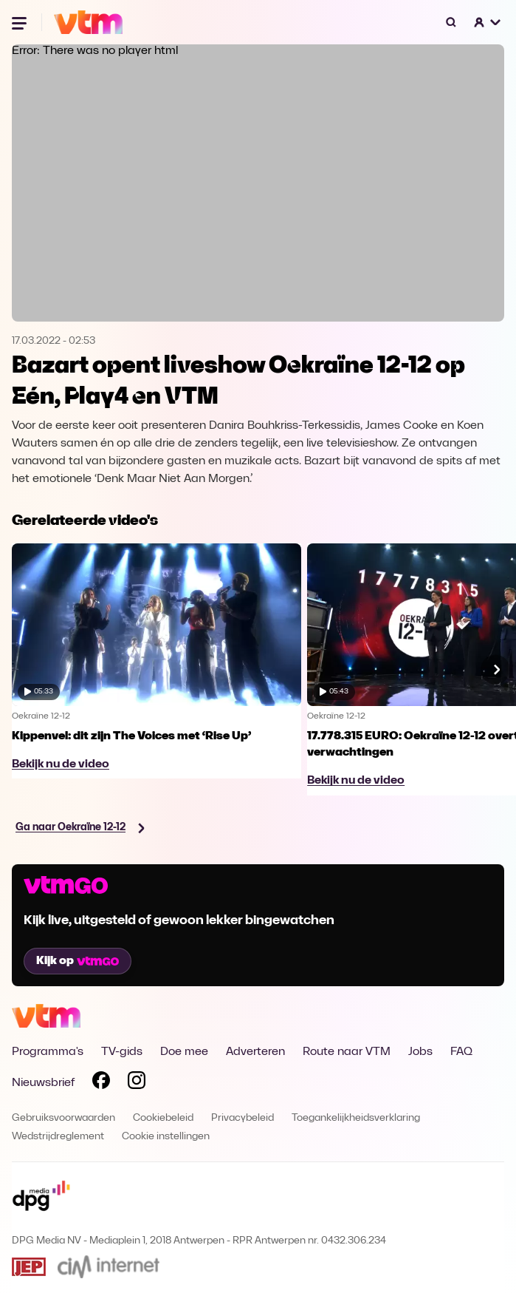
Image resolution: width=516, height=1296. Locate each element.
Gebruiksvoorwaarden (63, 1118)
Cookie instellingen (166, 1136)
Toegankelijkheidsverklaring (356, 1118)
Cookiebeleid (163, 1118)
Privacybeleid (242, 1118)
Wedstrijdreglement (58, 1136)
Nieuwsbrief (43, 1083)
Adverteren (255, 1052)
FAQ (461, 1052)
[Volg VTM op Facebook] (101, 1083)
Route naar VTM (347, 1052)
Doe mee (184, 1052)
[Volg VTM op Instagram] (136, 1083)
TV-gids (121, 1052)
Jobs (420, 1052)
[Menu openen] (21, 22)
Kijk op (77, 961)
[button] (488, 22)
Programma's (47, 1052)
